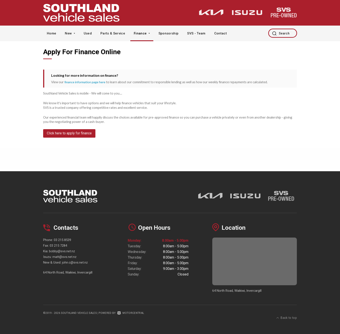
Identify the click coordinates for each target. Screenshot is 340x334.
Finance (142, 33)
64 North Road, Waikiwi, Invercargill (67, 272)
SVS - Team (196, 33)
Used (88, 33)
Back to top (286, 312)
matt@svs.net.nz (64, 257)
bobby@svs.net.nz (62, 251)
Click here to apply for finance (69, 135)
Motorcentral (130, 312)
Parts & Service (112, 33)
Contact (220, 33)
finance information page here (85, 82)
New (70, 33)
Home (51, 33)
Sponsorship (169, 33)
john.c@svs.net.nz (75, 262)
